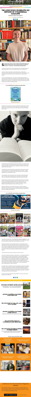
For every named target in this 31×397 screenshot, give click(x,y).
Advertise (20, 6)
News (4, 5)
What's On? (26, 5)
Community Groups (13, 5)
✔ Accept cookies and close (10, 394)
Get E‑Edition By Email (13, 6)
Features (7, 5)
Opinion (18, 5)
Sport (22, 5)
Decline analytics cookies (22, 394)
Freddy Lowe (10, 17)
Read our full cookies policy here (11, 390)
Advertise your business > (15, 102)
